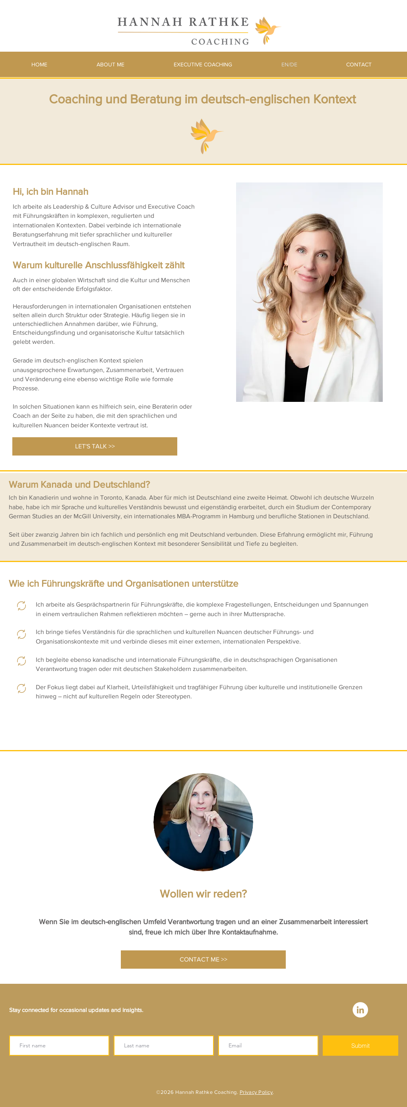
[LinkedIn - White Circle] (360, 1010)
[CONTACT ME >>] (203, 959)
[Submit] (360, 1045)
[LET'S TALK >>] (94, 446)
